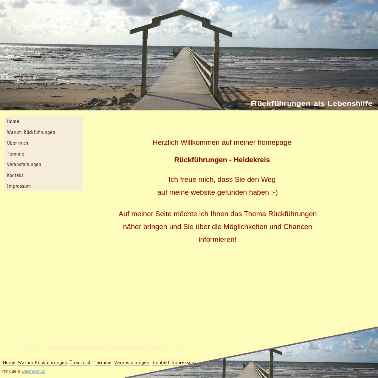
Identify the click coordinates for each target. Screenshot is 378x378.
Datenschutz (33, 371)
